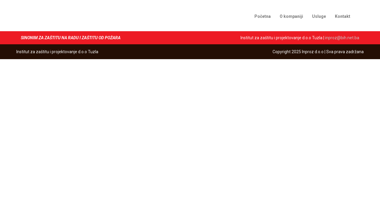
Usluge (319, 16)
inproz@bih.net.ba (342, 37)
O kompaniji (291, 16)
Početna (262, 16)
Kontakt (342, 16)
